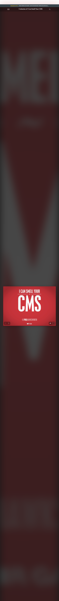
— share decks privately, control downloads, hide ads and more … (29, 5)
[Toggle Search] (49, 9)
